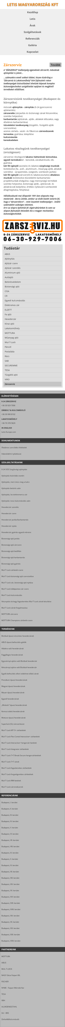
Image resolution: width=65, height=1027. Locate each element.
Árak (32, 25)
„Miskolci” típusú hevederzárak (14, 705)
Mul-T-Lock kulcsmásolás (11, 595)
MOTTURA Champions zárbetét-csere (16, 620)
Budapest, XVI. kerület (10, 897)
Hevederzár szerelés (10, 507)
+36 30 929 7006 (8, 405)
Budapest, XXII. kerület (10, 934)
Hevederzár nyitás (9, 526)
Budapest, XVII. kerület (10, 903)
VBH (3, 1000)
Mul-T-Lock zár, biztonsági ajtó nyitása (17, 582)
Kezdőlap (32, 12)
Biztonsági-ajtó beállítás (11, 551)
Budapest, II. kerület (9, 808)
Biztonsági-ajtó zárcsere (11, 545)
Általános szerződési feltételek (14, 447)
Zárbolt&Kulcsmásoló (10, 1019)
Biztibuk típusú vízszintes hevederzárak (17, 636)
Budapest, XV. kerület (10, 890)
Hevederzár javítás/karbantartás (14, 519)
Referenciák (33, 38)
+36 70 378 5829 (8, 423)
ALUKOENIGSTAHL (9, 1006)
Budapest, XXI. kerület (10, 928)
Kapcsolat (32, 51)
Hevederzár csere (8, 513)
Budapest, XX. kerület (10, 922)
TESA (3, 994)
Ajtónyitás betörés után (11, 488)
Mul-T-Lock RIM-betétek (11, 780)
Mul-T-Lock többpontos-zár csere (15, 589)
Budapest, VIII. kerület (10, 846)
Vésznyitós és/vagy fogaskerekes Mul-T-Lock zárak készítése (26, 601)
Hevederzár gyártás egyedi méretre (16, 532)
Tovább (55, 65)
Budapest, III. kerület (9, 815)
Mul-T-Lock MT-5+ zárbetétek (13, 730)
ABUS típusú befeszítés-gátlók (13, 642)
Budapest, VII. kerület (10, 840)
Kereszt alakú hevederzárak (12, 711)
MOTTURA (5, 956)
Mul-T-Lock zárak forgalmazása (14, 607)
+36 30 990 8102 (8, 414)
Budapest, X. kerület (9, 859)
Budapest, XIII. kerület (10, 878)
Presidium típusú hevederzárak (14, 680)
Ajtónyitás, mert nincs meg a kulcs (15, 482)
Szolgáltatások (32, 32)
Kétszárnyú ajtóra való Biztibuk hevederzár (19, 667)
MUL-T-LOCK (6, 969)
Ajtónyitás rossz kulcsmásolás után (15, 501)
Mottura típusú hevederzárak (13, 717)
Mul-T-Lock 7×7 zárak (10, 761)
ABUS (3, 962)
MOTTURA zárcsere (9, 614)
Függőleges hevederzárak (12, 655)
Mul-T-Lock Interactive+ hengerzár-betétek (19, 743)
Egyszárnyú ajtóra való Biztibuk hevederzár (19, 661)
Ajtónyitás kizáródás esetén (12, 475)
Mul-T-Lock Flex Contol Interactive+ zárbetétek (20, 736)
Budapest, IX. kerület (9, 852)
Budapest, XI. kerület (9, 865)
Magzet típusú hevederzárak (13, 686)
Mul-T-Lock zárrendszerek (12, 787)
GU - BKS (5, 1013)
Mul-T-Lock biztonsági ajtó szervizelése (17, 576)
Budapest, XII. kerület (10, 871)
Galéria (32, 45)
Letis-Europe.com (8, 432)
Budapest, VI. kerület (9, 834)
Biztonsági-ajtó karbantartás (13, 557)
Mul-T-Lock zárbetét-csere (12, 570)
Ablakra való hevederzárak (12, 648)
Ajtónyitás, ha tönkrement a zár (14, 494)
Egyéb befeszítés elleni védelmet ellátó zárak (20, 673)
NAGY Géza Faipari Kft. (10, 975)
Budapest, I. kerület (9, 802)
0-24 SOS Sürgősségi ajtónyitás (14, 469)
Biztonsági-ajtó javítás (10, 538)
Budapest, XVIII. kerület (10, 909)
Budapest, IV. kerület (9, 821)
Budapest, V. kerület (9, 827)
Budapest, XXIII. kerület (10, 941)
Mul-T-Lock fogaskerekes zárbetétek (16, 768)
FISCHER (4, 981)
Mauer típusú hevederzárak (12, 692)
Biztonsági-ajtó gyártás (10, 563)
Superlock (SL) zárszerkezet (12, 724)
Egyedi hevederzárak (10, 699)
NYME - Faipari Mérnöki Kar (12, 988)
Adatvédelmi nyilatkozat (11, 454)
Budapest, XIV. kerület (10, 884)
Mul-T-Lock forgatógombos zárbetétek (17, 774)
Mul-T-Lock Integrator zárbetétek (15, 749)
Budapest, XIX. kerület (10, 915)
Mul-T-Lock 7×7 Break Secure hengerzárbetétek (21, 755)
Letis (32, 19)
